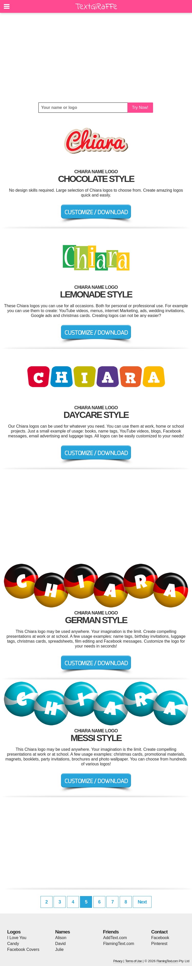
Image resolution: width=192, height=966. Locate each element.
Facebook (160, 938)
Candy (13, 943)
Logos (14, 931)
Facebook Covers (23, 949)
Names (62, 931)
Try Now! (140, 107)
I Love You (16, 938)
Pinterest (159, 943)
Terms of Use (133, 961)
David (60, 943)
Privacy (118, 961)
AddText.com (115, 938)
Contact (159, 931)
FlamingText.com (118, 943)
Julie (59, 949)
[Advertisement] (96, 58)
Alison (60, 938)
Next (142, 902)
